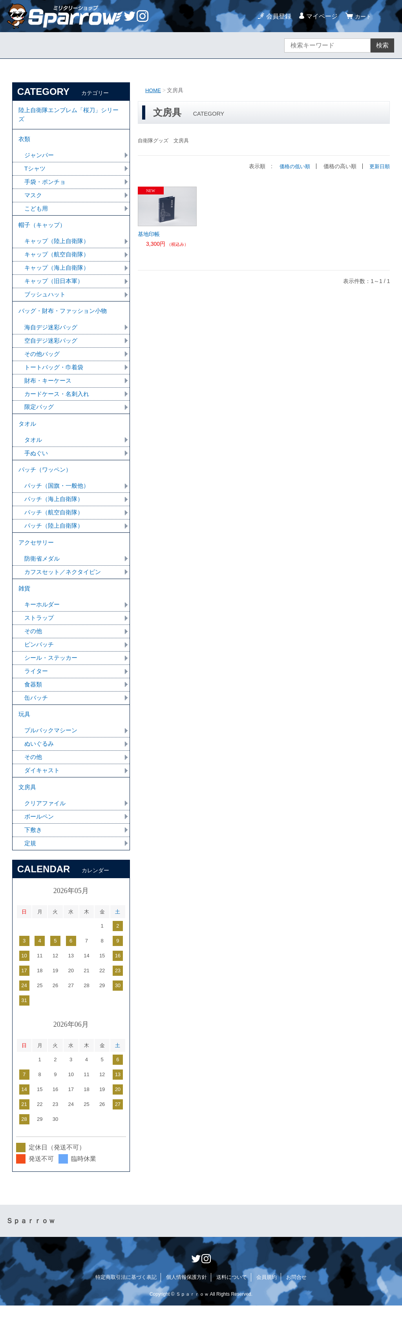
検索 (382, 45)
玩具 (24, 743)
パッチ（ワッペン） (46, 487)
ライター (36, 698)
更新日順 (379, 166)
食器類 (33, 711)
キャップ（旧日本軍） (55, 290)
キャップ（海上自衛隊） (58, 276)
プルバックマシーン (52, 760)
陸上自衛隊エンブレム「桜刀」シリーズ (68, 116)
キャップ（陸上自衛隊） (58, 249)
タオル (27, 439)
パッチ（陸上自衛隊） (55, 546)
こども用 (36, 214)
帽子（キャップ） (43, 232)
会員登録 (276, 16)
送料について (231, 1312)
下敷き (33, 864)
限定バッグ (40, 421)
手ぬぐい (36, 470)
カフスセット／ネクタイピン (65, 594)
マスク (33, 200)
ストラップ (40, 643)
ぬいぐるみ (40, 774)
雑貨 (24, 612)
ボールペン (40, 850)
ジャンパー (40, 159)
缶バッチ (36, 725)
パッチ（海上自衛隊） (55, 518)
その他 (33, 657)
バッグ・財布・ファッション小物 (65, 321)
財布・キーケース (49, 393)
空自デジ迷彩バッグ (52, 352)
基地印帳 (149, 234)
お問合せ (296, 1312)
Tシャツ (35, 173)
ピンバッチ (40, 670)
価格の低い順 (292, 166)
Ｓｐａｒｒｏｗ (30, 1255)
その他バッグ (43, 366)
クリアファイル (46, 836)
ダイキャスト (43, 801)
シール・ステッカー (52, 684)
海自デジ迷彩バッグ (52, 339)
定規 (30, 877)
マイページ (319, 16)
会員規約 (266, 1312)
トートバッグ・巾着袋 (55, 380)
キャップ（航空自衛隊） (58, 263)
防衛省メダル (43, 580)
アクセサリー (37, 563)
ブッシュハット (46, 304)
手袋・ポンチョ (46, 186)
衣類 (24, 142)
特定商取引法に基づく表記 (126, 1312)
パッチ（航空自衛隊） (55, 532)
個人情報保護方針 (186, 1312)
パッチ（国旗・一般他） (58, 504)
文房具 (27, 819)
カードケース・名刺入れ (58, 407)
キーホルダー (43, 629)
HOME (153, 90)
